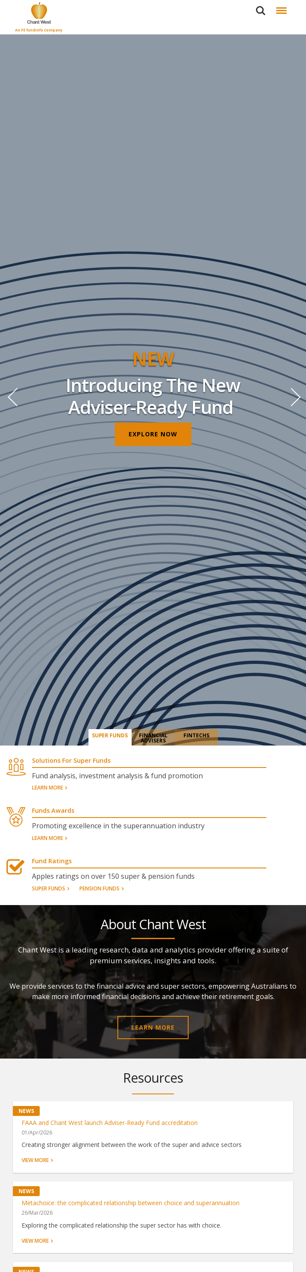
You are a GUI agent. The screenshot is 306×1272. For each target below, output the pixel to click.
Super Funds (110, 735)
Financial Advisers (153, 738)
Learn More (47, 788)
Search (260, 10)
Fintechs (196, 735)
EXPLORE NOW (153, 434)
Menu (280, 6)
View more (35, 1161)
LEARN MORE (153, 1027)
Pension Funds (99, 889)
